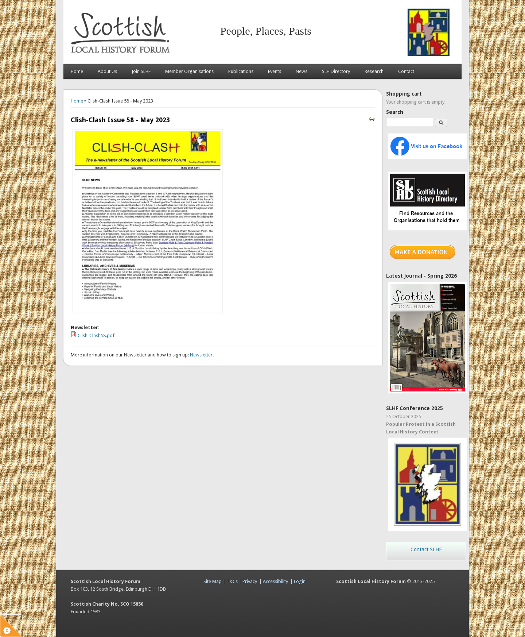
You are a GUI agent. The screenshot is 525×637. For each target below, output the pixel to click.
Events (274, 71)
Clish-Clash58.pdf (96, 335)
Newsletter (201, 355)
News (301, 71)
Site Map (212, 581)
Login (300, 581)
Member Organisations (189, 71)
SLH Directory (336, 71)
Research (374, 71)
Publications (240, 71)
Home (77, 71)
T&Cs (232, 581)
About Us (107, 71)
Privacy (249, 581)
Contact (406, 71)
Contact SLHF (426, 549)
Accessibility (275, 581)
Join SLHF (141, 71)
